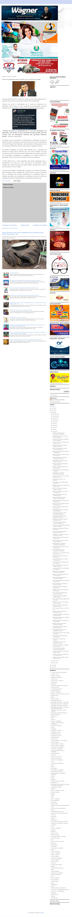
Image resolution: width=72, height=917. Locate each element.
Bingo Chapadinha (55, 698)
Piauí (52, 839)
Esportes (53, 793)
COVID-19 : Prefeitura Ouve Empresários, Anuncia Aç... (58, 433)
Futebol (52, 809)
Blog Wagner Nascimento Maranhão (59, 712)
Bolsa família (54, 716)
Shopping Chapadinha (56, 874)
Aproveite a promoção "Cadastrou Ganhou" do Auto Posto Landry (24, 287)
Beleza (52, 697)
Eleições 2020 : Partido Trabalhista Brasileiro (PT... (59, 587)
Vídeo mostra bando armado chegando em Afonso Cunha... (60, 618)
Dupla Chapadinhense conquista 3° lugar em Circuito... (60, 584)
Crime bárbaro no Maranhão (57, 763)
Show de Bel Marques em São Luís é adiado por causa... (60, 566)
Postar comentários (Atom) (12, 228)
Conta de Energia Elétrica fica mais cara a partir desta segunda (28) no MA (26, 339)
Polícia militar (54, 846)
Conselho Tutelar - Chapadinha (58, 745)
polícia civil (53, 843)
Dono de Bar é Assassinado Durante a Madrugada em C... (60, 504)
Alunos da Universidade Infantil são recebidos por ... (60, 636)
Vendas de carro (54, 894)
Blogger (42, 912)
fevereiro (55, 660)
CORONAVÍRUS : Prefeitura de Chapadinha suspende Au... (59, 544)
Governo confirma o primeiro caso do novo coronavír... (60, 507)
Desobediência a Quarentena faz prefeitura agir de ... (59, 495)
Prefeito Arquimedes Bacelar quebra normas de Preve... (60, 464)
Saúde (52, 869)
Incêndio (53, 818)
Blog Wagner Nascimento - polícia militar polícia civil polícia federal (60, 708)
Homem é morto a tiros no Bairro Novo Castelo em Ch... (60, 443)
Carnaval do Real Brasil (56, 725)
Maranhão (53, 831)
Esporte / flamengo (55, 792)
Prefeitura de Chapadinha (56, 858)
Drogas (52, 777)
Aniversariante (54, 682)
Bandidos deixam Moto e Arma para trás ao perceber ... (60, 436)
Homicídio (53, 814)
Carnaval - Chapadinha (56, 721)
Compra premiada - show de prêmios (59, 740)
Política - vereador (55, 854)
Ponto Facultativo (55, 856)
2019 (52, 665)
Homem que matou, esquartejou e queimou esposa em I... (59, 532)
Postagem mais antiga (39, 225)
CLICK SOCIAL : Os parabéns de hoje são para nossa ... (60, 553)
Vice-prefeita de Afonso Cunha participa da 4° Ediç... (58, 642)
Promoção (53, 863)
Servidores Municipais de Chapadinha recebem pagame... (60, 439)
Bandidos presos (54, 695)
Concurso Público (55, 742)
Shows (52, 882)
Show (52, 876)
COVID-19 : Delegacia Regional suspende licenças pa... (59, 523)
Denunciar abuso (54, 901)
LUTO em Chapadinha (56, 828)
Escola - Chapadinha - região (57, 790)
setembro (55, 419)
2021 (52, 410)
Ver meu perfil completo (55, 401)
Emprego (53, 788)
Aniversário (53, 684)
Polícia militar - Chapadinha (57, 848)
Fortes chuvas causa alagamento (58, 808)
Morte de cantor (54, 833)
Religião (53, 866)
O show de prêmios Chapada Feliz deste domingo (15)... (59, 593)
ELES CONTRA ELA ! (14, 273)
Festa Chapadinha (55, 800)
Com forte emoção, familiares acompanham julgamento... (58, 648)
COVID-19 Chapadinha (56, 758)
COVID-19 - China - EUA (56, 756)
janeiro (54, 662)
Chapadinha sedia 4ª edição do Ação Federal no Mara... (60, 658)
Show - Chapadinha (55, 877)
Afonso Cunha (54, 679)
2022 (52, 408)
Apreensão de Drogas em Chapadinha (59, 685)
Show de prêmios (55, 881)
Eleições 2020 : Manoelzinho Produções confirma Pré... (58, 572)
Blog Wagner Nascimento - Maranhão (59, 705)
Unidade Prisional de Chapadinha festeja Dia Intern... (59, 596)
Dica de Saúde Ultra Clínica (57, 771)
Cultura (52, 766)
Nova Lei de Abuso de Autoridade (58, 836)
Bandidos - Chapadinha (56, 692)
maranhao (53, 829)
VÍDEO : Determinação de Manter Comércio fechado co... (59, 449)
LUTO (52, 826)
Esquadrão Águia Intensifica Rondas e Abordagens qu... (60, 452)
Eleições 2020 (54, 782)
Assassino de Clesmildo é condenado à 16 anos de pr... (60, 645)
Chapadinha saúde (55, 737)
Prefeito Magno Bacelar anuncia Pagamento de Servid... (59, 516)
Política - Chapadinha (55, 853)
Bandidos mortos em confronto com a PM (60, 693)
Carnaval (53, 719)
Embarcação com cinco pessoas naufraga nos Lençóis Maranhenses (60, 785)
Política (52, 849)
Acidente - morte (54, 674)
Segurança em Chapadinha (57, 872)
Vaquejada (53, 892)
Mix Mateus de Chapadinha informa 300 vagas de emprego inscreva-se (25, 280)
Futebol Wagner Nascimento (57, 811)
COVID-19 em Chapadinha (57, 759)
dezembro (55, 414)
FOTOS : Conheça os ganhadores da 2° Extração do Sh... (60, 655)
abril (54, 429)
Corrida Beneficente (55, 753)
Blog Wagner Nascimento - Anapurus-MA (60, 702)
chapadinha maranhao (56, 733)
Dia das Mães (54, 768)
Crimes (52, 765)
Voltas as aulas (54, 897)
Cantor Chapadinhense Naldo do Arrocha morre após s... (59, 578)
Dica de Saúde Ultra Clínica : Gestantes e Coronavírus (58, 550)
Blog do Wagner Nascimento (58, 399)
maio (54, 427)
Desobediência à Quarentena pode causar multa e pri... (59, 461)
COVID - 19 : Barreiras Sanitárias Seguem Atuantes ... (59, 489)
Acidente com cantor (55, 675)
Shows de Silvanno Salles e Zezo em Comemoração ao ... (60, 541)
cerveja (52, 727)
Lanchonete (53, 824)
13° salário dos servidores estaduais (59, 672)
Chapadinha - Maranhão (56, 730)
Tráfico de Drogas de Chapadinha (58, 887)
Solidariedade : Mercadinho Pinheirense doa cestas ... (58, 473)
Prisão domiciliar (54, 861)
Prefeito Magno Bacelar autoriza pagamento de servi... (59, 630)
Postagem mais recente (9, 225)
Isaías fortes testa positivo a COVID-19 (59, 821)
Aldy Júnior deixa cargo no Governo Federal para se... (60, 559)
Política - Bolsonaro (55, 851)
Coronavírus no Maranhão (56, 748)
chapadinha (53, 728)
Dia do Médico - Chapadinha (57, 769)
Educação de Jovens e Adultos (57, 781)
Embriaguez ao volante (56, 787)
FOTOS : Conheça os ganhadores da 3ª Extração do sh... (60, 575)
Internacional (54, 819)
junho (54, 425)
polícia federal (54, 844)
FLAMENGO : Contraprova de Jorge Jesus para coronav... (60, 535)
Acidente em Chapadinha (56, 677)
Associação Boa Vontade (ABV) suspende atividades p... (59, 513)
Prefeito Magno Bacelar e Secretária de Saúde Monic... (60, 510)
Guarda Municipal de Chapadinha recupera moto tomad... (59, 458)
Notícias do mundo (55, 834)
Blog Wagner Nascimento (56, 700)
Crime (52, 761)
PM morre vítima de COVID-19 (57, 841)
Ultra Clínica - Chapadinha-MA (57, 891)
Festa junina (53, 802)
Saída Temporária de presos (57, 868)
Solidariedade (54, 884)
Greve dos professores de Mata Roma (59, 813)
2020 (52, 412)
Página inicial (25, 225)
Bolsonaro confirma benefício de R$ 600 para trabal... (60, 467)
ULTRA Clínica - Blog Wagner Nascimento (60, 889)
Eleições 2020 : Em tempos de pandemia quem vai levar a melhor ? (24, 295)
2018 (52, 667)
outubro (54, 418)
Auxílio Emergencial (55, 690)
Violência (53, 896)
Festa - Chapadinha (55, 798)
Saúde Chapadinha (55, 871)
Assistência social (55, 687)
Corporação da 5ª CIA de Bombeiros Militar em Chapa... (60, 605)
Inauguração (53, 816)
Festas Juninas (54, 803)
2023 (52, 406)
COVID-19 (53, 755)
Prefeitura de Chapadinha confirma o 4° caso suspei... (60, 492)
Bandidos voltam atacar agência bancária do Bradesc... (59, 624)
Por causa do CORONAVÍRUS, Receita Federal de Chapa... (60, 526)
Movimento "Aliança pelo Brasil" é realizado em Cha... (59, 612)
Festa (52, 797)
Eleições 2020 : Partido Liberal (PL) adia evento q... (60, 556)
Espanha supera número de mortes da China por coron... (60, 476)
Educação (53, 779)
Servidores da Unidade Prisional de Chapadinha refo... (60, 519)
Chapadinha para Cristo (56, 735)
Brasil (52, 717)
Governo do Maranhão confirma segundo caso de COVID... (59, 498)
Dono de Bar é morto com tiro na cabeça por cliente (21, 310)
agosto (54, 421)
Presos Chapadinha (55, 859)
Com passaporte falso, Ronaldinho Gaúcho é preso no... (59, 627)
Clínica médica (54, 738)
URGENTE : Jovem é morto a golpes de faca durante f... (60, 602)
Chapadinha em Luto (55, 732)
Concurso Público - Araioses (57, 743)
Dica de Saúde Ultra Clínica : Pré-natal (18, 317)
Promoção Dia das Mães (56, 864)
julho (54, 423)
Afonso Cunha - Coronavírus (57, 680)
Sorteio (52, 886)
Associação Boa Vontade (56, 688)
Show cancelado (54, 879)
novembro (55, 416)
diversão (53, 776)
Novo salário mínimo (55, 838)
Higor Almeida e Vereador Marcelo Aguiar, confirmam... (59, 446)
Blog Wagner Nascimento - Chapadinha (59, 703)
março (54, 431)
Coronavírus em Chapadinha (57, 747)
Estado (52, 795)
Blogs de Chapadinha (55, 714)
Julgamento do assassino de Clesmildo (59, 823)
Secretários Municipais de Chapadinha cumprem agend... (60, 615)
